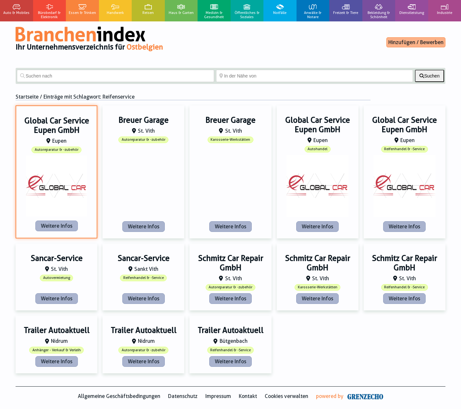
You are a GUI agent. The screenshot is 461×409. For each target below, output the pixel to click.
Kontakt (248, 396)
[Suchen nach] (115, 76)
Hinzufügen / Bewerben (415, 42)
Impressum (218, 396)
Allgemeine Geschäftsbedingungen (119, 396)
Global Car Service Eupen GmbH (56, 125)
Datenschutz (183, 396)
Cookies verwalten (286, 396)
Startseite (27, 97)
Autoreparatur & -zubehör (57, 150)
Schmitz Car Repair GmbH (230, 263)
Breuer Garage (143, 120)
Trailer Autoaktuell (57, 330)
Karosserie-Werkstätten (230, 140)
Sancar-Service (56, 258)
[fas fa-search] (429, 76)
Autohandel (317, 149)
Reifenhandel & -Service (404, 149)
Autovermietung (56, 278)
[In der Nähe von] (314, 76)
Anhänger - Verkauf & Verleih (56, 350)
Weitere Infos (56, 226)
